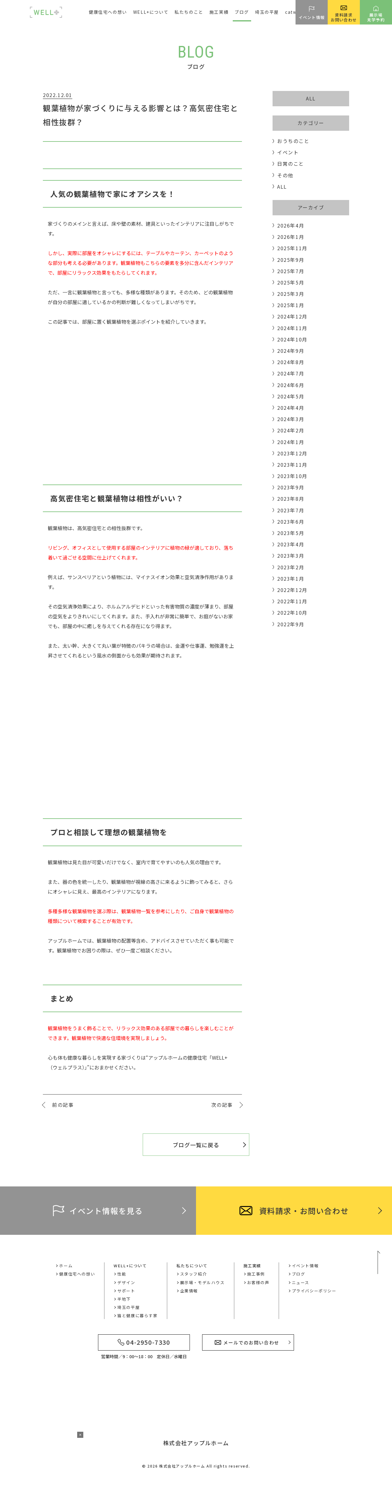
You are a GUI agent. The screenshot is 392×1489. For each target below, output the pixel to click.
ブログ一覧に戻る (196, 1145)
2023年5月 (290, 533)
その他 (285, 175)
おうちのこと (293, 141)
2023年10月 (292, 476)
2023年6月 (290, 521)
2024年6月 (290, 385)
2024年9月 (290, 350)
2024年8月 (290, 362)
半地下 (124, 1299)
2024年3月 (290, 419)
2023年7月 (290, 510)
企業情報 (189, 1291)
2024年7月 (290, 373)
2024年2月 (290, 430)
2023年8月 (290, 498)
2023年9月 (290, 487)
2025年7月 (290, 271)
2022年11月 (292, 601)
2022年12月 (292, 590)
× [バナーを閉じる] (80, 1434)
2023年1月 (290, 578)
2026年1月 (290, 236)
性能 (121, 1274)
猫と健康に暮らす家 (137, 1315)
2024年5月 (290, 396)
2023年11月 (292, 464)
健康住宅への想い (108, 12)
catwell (294, 12)
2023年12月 (292, 453)
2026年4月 (290, 225)
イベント (288, 152)
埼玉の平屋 (267, 12)
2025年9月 (290, 259)
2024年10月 (292, 339)
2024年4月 (290, 407)
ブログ (242, 12)
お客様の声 (258, 1282)
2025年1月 (290, 305)
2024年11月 (292, 328)
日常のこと (290, 163)
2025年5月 (290, 282)
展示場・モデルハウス (202, 1282)
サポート (126, 1291)
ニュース (300, 1282)
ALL (311, 98)
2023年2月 (290, 567)
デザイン (126, 1282)
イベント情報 (305, 1265)
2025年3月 (290, 293)
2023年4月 (290, 544)
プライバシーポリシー (314, 1291)
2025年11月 (292, 248)
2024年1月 (290, 442)
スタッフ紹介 (193, 1274)
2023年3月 (290, 555)
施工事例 (256, 1274)
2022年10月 (292, 612)
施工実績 (252, 1265)
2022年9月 (290, 624)
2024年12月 (292, 316)
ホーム (66, 1265)
